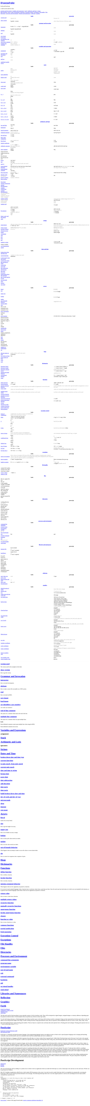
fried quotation (4, 409)
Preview (2, 1066)
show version (4, 20)
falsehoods (3, 127)
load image (3, 37)
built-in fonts (4, 601)
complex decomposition (4, 191)
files (47, 12)
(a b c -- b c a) (4, 113)
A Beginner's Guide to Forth (7, 1010)
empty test (3, 293)
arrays (9, 12)
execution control (29, 12)
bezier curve (3, 626)
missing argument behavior (10, 884)
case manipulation (5, 246)
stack (26, 11)
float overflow (4, 179)
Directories (6, 952)
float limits (3, 182)
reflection (33, 13)
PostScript (6, 1027)
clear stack (3, 82)
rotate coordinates (5, 648)
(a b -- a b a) (3, 108)
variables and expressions (18, 11)
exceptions (36, 12)
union (2, 331)
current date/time (4, 255)
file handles (42, 12)
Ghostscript (3, 1063)
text (1, 592)
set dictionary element (4, 376)
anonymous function (5, 398)
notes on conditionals (3, 414)
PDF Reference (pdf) (5, 1032)
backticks (3, 537)
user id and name (4, 532)
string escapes (4, 227)
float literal (3, 141)
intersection (3, 329)
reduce (2, 340)
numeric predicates (5, 143)
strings (39, 11)
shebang (2, 30)
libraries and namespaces (24, 13)
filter (2, 338)
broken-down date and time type (5, 253)
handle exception (4, 462)
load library (3, 553)
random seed (3, 204)
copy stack (3, 88)
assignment (3, 50)
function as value (4, 404)
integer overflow (4, 177)
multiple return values (9, 899)
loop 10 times (4, 446)
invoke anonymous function (10, 913)
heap (12, 12)
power (2, 160)
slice (2, 305)
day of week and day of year (11, 797)
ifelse (2, 417)
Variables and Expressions (13, 730)
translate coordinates (5, 643)
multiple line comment (3, 44)
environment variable (3, 529)
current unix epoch (5, 260)
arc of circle (3, 620)
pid (1, 538)
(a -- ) (2, 94)
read (2, 361)
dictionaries (17, 12)
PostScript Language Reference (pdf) (9, 1030)
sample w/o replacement (3, 348)
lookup (2, 296)
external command (5, 535)
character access (4, 230)
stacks (2, 70)
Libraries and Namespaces (13, 993)
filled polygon (4, 634)
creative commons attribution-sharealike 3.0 (33, 1104)
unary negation (4, 149)
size (2, 290)
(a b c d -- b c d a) (5, 119)
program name (4, 527)
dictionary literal (4, 366)
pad (1, 240)
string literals (4, 225)
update (2, 299)
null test (2, 59)
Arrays (4, 814)
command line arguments (4, 525)
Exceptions (6, 939)
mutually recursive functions (11, 906)
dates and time (4, 12)
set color (3, 640)
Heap (3, 860)
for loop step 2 (4, 450)
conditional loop (4, 438)
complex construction (3, 188)
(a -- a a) (3, 99)
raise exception (4, 459)
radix (2, 219)
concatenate (3, 234)
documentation (4, 583)
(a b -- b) (3, 105)
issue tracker (3, 1104)
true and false (4, 125)
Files (3, 948)
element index (4, 303)
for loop (2, 448)
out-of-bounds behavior (4, 301)
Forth (3, 1006)
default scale (3, 591)
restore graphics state (5, 659)
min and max (4, 135)
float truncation (4, 172)
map (2, 337)
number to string (4, 242)
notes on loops (4, 433)
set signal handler (5, 541)
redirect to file (4, 474)
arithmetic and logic (32, 11)
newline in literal (4, 229)
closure (2, 403)
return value (3, 388)
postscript (71, 16)
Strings (4, 749)
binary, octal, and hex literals (5, 217)
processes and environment (12, 13)
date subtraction (4, 268)
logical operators (4, 130)
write (2, 360)
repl (2, 33)
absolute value (4, 174)
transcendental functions (4, 167)
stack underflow (4, 74)
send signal (3, 543)
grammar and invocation (6, 11)
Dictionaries (6, 864)
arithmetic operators (5, 146)
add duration (3, 269)
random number (4, 198)
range (2, 378)
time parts (3, 272)
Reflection (5, 997)
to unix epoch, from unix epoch (5, 258)
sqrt (1, 162)
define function (4, 382)
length (2, 232)
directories (3, 13)
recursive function (5, 394)
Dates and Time (8, 753)
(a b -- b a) (3, 102)
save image (3, 36)
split (2, 235)
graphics (38, 13)
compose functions (5, 406)
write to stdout (4, 472)
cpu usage (3, 284)
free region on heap (5, 356)
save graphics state (5, 657)
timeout (2, 283)
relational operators (5, 132)
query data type (4, 576)
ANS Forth (3, 1013)
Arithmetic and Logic (11, 742)
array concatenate (5, 311)
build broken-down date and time (5, 275)
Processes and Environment (14, 956)
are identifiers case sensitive (11, 704)
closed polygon (4, 610)
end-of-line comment (5, 42)
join (2, 237)
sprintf (2, 247)
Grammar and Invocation (13, 676)
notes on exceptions (5, 456)
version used (3, 17)
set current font (4, 597)
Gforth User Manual (5, 1009)
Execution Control (9, 935)
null (2, 56)
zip (1, 350)
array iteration (4, 316)
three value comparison (3, 138)
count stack (3, 86)
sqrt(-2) (2, 164)
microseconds (4, 280)
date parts (3, 271)
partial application (5, 407)
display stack (4, 77)
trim (2, 238)
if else (2, 428)
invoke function (4, 384)
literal (2, 289)
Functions (5, 868)
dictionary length (4, 368)
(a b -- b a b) (3, 111)
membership (3, 328)
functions (22, 12)
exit (1, 534)
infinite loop (3, 443)
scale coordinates (5, 646)
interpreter (3, 27)
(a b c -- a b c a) (4, 116)
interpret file (3, 549)
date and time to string (9, 770)
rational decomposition (4, 185)
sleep (2, 281)
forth (32, 16)
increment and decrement (4, 54)
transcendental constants (4, 170)
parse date (3, 266)
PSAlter (2, 1065)
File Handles (7, 944)
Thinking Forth (4, 1011)
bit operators (3, 210)
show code (3, 582)
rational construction (5, 183)
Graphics (5, 1001)
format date (3, 265)
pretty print (3, 577)
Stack (3, 737)
